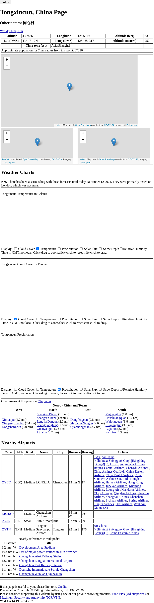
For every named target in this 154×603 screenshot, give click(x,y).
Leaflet (58, 125)
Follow (5, 2)
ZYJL (6, 521)
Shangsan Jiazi (46, 418)
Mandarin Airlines (133, 489)
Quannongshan (80, 427)
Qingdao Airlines (125, 493)
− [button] (6, 66)
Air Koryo (116, 464)
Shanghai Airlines (117, 497)
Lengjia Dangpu (47, 421)
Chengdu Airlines (137, 468)
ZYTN (6, 529)
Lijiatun (42, 432)
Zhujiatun (44, 401)
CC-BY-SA (109, 125)
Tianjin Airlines (104, 504)
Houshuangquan (115, 418)
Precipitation (70, 249)
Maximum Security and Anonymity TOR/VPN (30, 597)
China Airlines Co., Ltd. (109, 471)
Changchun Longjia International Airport (45, 560)
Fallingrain (132, 125)
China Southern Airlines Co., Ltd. (118, 476)
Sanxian (110, 432)
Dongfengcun (79, 419)
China (12, 31)
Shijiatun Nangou (81, 423)
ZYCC (6, 482)
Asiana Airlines (135, 464)
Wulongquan (113, 421)
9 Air (97, 457)
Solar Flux (90, 249)
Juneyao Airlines (116, 486)
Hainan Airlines (116, 482)
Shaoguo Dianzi (47, 414)
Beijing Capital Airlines (109, 468)
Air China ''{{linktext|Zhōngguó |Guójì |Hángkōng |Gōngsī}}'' (119, 460)
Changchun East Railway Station (40, 565)
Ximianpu (8, 419)
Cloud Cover (26, 249)
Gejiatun (111, 428)
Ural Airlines (124, 504)
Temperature (48, 249)
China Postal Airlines (119, 475)
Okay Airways (103, 493)
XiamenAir (101, 507)
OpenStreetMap (83, 125)
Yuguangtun (113, 414)
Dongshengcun (11, 427)
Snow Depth (111, 249)
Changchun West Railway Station (40, 556)
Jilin (20, 31)
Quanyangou (45, 428)
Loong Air (113, 489)
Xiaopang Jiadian (13, 423)
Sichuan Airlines (116, 500)
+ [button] (6, 60)
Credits (62, 586)
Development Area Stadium (37, 547)
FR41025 (8, 514)
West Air (140, 504)
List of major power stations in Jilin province (48, 552)
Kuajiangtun (113, 425)
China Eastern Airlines (124, 533)
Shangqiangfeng (47, 425)
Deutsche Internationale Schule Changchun (47, 569)
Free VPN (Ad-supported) (129, 594)
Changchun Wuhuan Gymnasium (40, 574)
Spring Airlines (138, 500)
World (4, 31)
